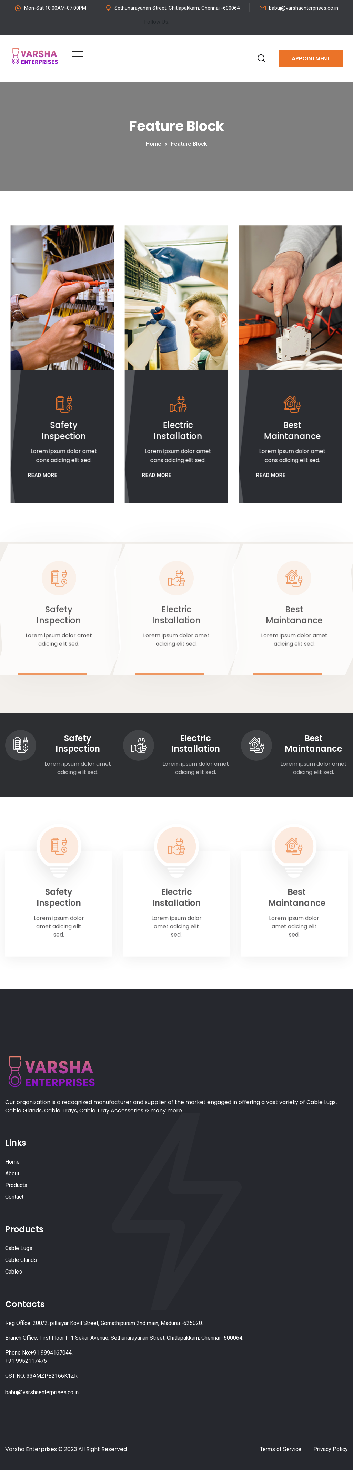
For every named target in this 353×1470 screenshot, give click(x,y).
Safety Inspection (63, 431)
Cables (13, 1271)
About (12, 1173)
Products (16, 1185)
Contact (14, 1197)
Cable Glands (21, 1260)
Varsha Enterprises (31, 1449)
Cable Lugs (18, 1248)
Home (155, 144)
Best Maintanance (291, 431)
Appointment (311, 58)
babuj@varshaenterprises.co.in (303, 8)
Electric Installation (177, 431)
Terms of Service (280, 1449)
